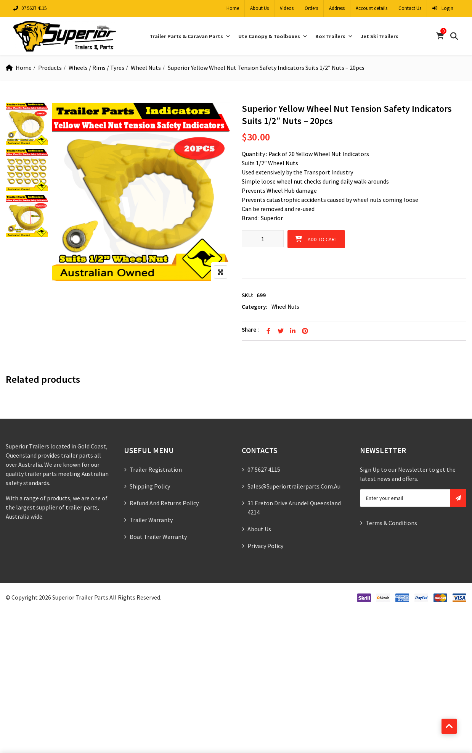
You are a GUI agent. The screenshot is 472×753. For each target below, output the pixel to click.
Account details (371, 8)
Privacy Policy (265, 546)
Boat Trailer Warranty (158, 536)
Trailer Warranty (151, 520)
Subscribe (458, 498)
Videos (287, 8)
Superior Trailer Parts (80, 597)
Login (442, 8)
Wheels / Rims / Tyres (96, 67)
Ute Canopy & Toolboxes (273, 36)
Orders (311, 8)
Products (50, 67)
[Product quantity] (263, 238)
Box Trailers (334, 36)
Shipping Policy (150, 486)
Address (337, 8)
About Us (259, 8)
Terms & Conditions (391, 523)
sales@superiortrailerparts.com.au (293, 486)
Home (232, 8)
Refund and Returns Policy (164, 503)
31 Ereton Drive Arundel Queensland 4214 (294, 507)
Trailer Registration (156, 469)
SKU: (248, 295)
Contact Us (409, 8)
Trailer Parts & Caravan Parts (190, 36)
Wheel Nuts (146, 67)
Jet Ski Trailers (379, 36)
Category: (254, 306)
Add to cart (322, 239)
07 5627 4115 (30, 8)
